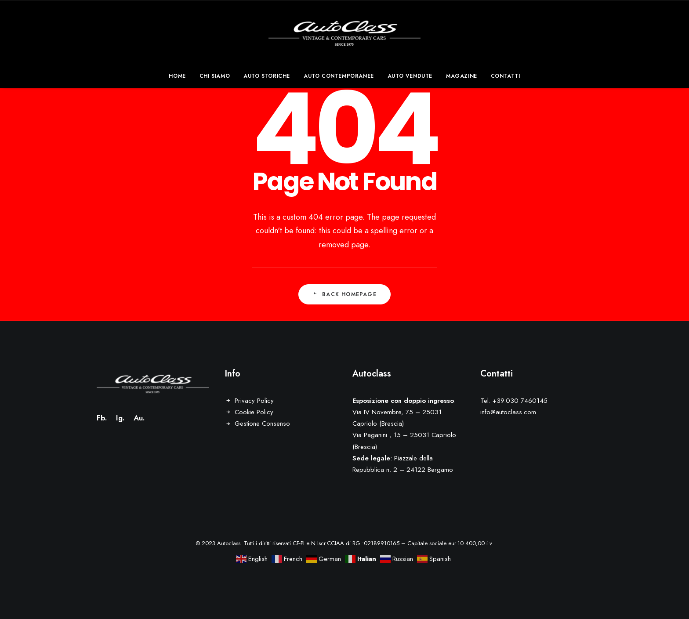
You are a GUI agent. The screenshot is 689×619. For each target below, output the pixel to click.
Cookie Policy (254, 412)
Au (138, 418)
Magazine (461, 76)
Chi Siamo (214, 76)
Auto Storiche (266, 76)
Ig (119, 418)
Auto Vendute (410, 76)
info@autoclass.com (508, 412)
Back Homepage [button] (344, 294)
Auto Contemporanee (339, 76)
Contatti (505, 76)
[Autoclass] (344, 32)
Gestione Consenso (262, 423)
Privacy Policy (254, 400)
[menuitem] (180, 76)
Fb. (102, 418)
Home (177, 76)
